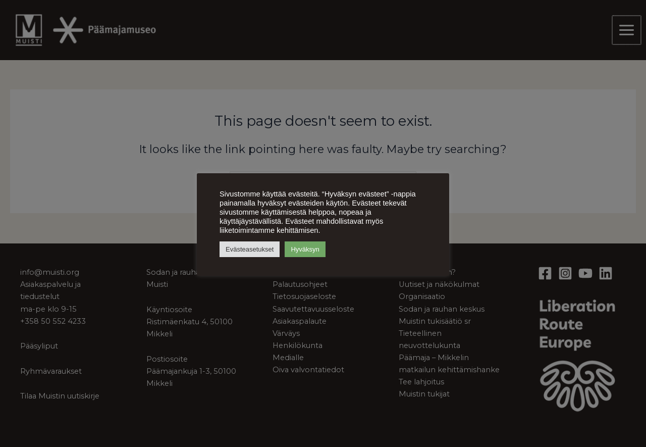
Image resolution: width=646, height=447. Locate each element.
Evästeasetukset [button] (250, 249)
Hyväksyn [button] (305, 249)
